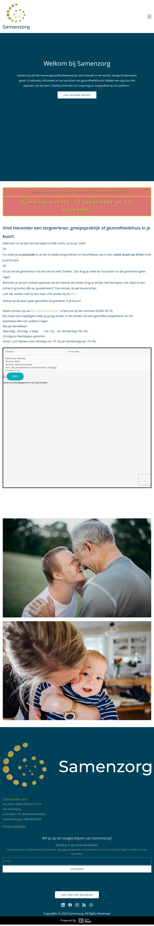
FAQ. (73, 294)
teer (17, 799)
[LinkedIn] (63, 905)
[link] (77, 521)
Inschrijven (77, 869)
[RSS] (84, 905)
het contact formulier (45, 311)
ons (24, 799)
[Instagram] (77, 905)
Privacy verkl (11, 826)
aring (22, 826)
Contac (8, 799)
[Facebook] (70, 905)
